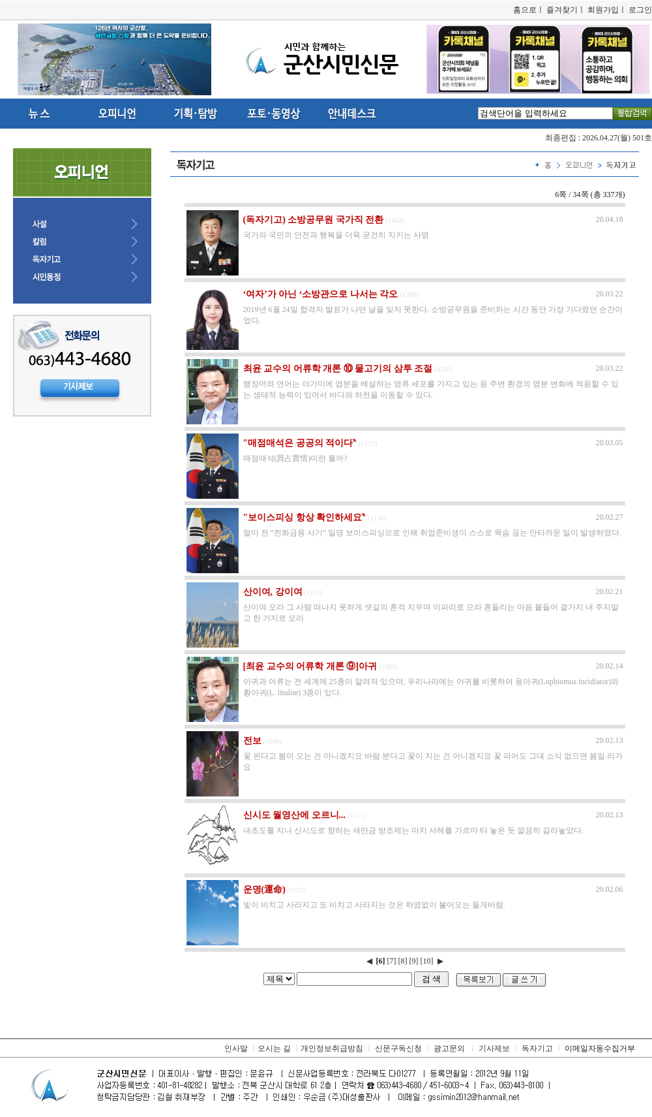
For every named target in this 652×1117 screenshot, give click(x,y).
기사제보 (494, 1048)
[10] (427, 961)
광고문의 (449, 1048)
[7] (391, 961)
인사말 (236, 1048)
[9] (414, 961)
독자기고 (537, 1048)
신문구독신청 (398, 1048)
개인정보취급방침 (332, 1048)
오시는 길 (274, 1048)
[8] (403, 961)
